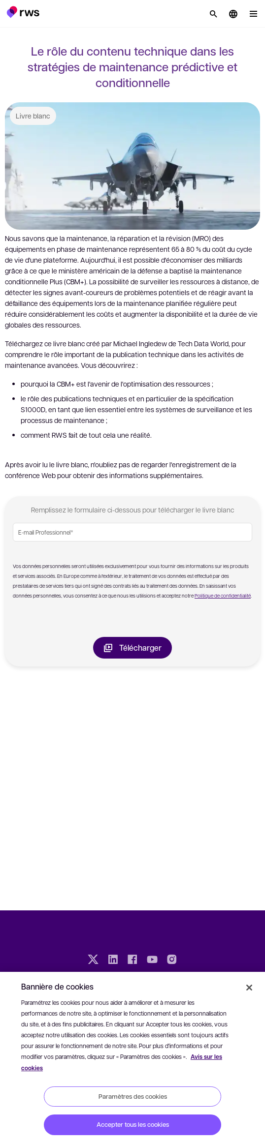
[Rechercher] (213, 14)
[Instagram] (172, 960)
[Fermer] (249, 987)
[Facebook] (132, 960)
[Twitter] (93, 960)
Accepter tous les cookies (133, 1124)
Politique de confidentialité (223, 595)
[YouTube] (152, 960)
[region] (132, 1057)
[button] (23, 12)
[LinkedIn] (113, 960)
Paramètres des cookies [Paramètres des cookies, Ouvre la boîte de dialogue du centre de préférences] (133, 1096)
